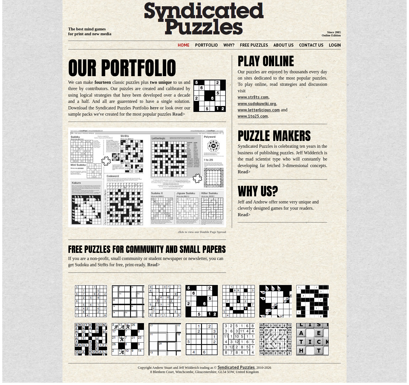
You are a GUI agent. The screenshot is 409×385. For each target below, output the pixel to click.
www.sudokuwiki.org (257, 103)
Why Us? (258, 191)
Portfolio (206, 45)
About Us (283, 45)
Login (335, 45)
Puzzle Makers (274, 136)
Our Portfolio (122, 68)
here (154, 107)
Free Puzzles (254, 45)
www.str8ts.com (253, 97)
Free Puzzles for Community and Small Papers (147, 249)
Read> (178, 114)
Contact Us (311, 45)
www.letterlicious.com (259, 110)
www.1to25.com (253, 116)
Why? (229, 45)
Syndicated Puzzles (236, 367)
